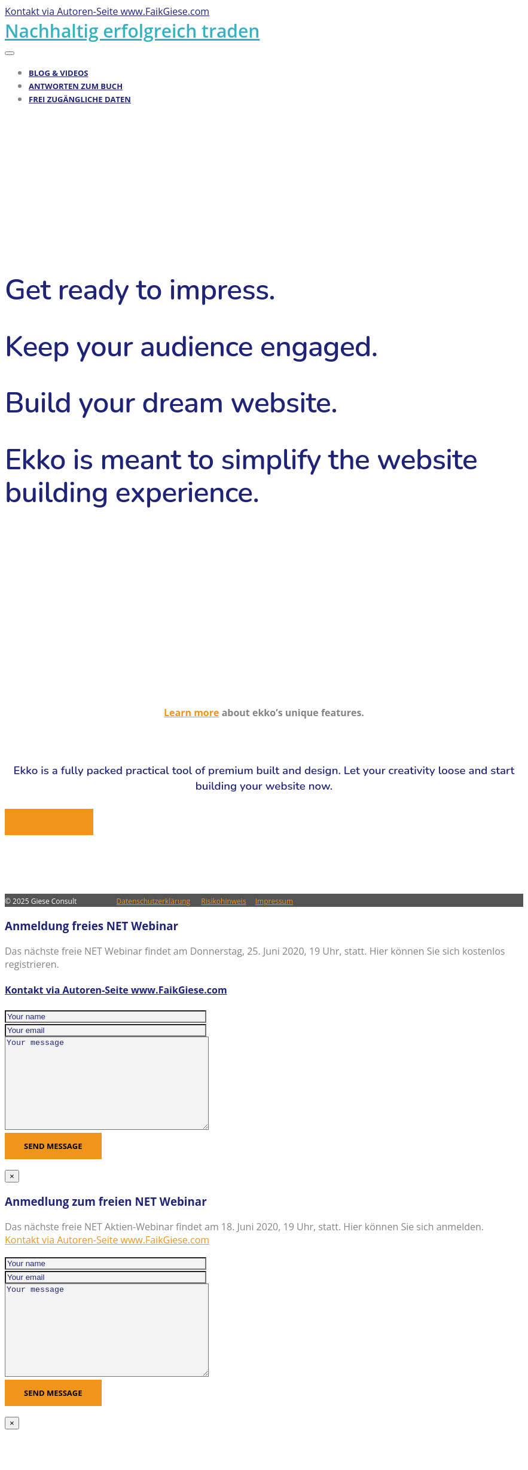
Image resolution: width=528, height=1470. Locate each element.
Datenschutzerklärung (154, 901)
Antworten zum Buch (76, 86)
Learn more (191, 712)
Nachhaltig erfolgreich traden (132, 31)
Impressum (274, 901)
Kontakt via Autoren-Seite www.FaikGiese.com (116, 990)
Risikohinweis (223, 901)
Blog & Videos (58, 73)
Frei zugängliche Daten (80, 99)
